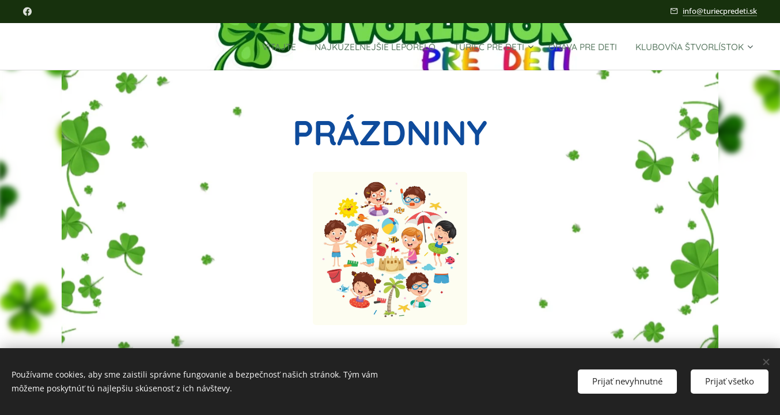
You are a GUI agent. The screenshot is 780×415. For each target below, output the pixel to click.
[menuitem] (230, 46)
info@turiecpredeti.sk (720, 11)
